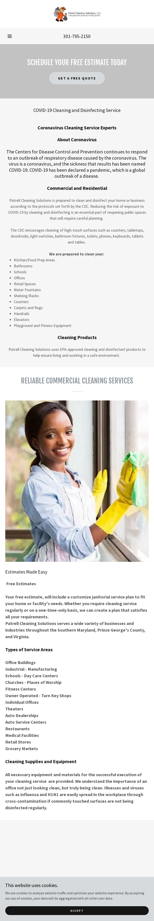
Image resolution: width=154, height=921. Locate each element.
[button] (9, 36)
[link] (77, 14)
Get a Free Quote (77, 78)
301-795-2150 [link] (77, 36)
